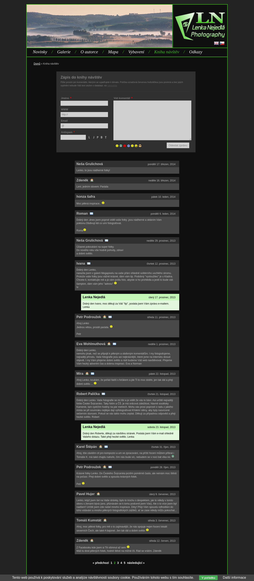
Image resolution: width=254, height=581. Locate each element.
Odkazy (195, 51)
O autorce (89, 51)
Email (64, 120)
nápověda (112, 85)
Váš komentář (122, 98)
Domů (37, 63)
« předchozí (101, 562)
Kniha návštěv (166, 51)
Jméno (65, 98)
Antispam (66, 132)
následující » (136, 562)
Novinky (40, 51)
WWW (64, 109)
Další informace (234, 577)
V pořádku (208, 577)
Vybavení (136, 51)
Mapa (113, 51)
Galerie (64, 51)
